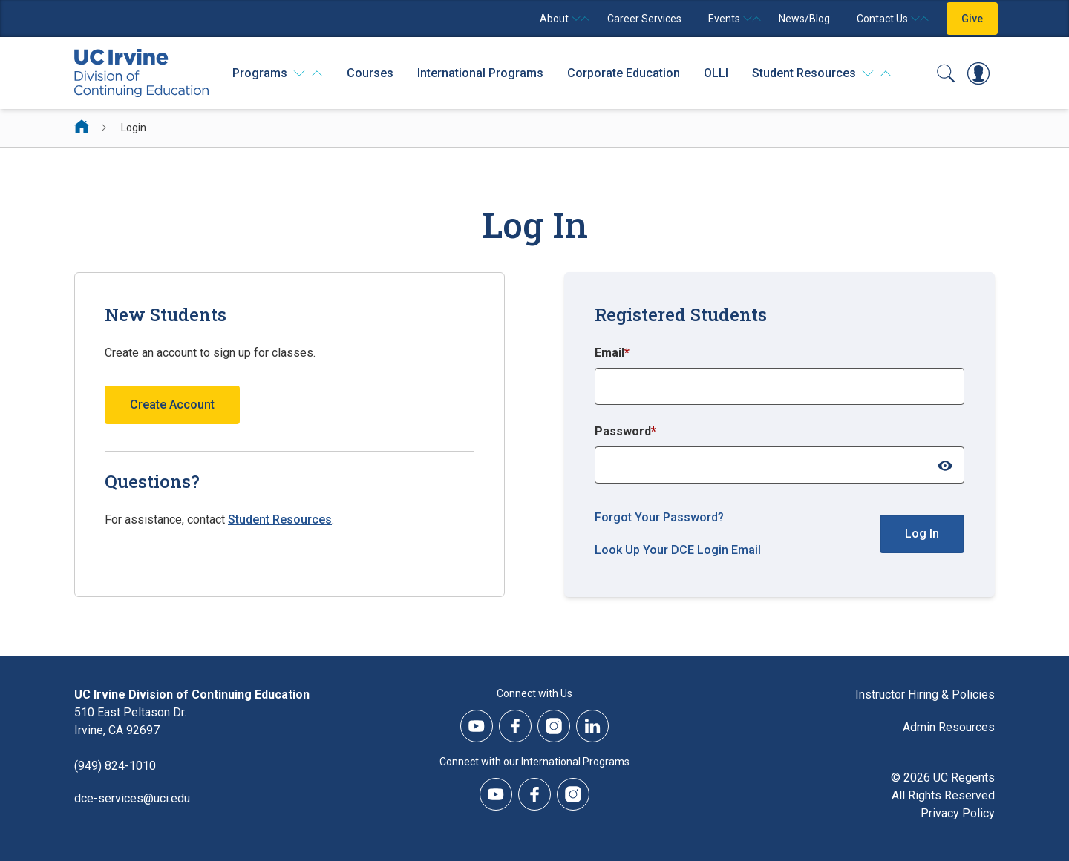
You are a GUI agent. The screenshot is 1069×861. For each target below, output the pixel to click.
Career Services (644, 18)
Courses (370, 73)
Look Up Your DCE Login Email (678, 550)
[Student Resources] (822, 73)
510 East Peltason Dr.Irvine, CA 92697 (130, 721)
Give (972, 18)
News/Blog (804, 18)
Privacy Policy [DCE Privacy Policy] (958, 813)
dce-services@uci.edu (132, 798)
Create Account (172, 404)
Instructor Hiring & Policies (925, 694)
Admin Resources (949, 727)
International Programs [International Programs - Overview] (480, 73)
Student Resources (280, 519)
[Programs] (277, 73)
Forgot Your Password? (659, 517)
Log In (922, 534)
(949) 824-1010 (115, 766)
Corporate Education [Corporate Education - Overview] (623, 73)
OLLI (716, 73)
